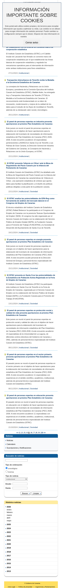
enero (9, 510)
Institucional (24, 73)
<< (17, 433)
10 (42, 433)
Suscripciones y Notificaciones (19, 448)
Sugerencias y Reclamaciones (45, 587)
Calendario (11, 444)
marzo (9, 515)
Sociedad (34, 191)
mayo (9, 521)
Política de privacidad (25, 587)
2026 (9, 507)
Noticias (10, 440)
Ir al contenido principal (32, 2)
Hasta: (8, 488)
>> (44, 433)
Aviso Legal (12, 587)
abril (8, 518)
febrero (10, 512)
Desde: (8, 484)
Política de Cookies (35, 37)
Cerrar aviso (31, 42)
